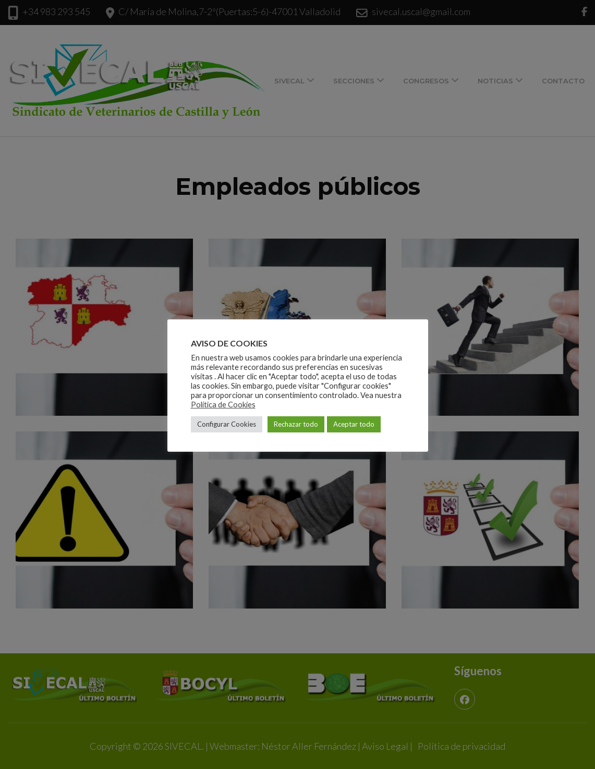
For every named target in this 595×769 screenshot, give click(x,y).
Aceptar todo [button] (353, 424)
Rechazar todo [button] (296, 424)
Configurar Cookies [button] (226, 424)
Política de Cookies (223, 404)
